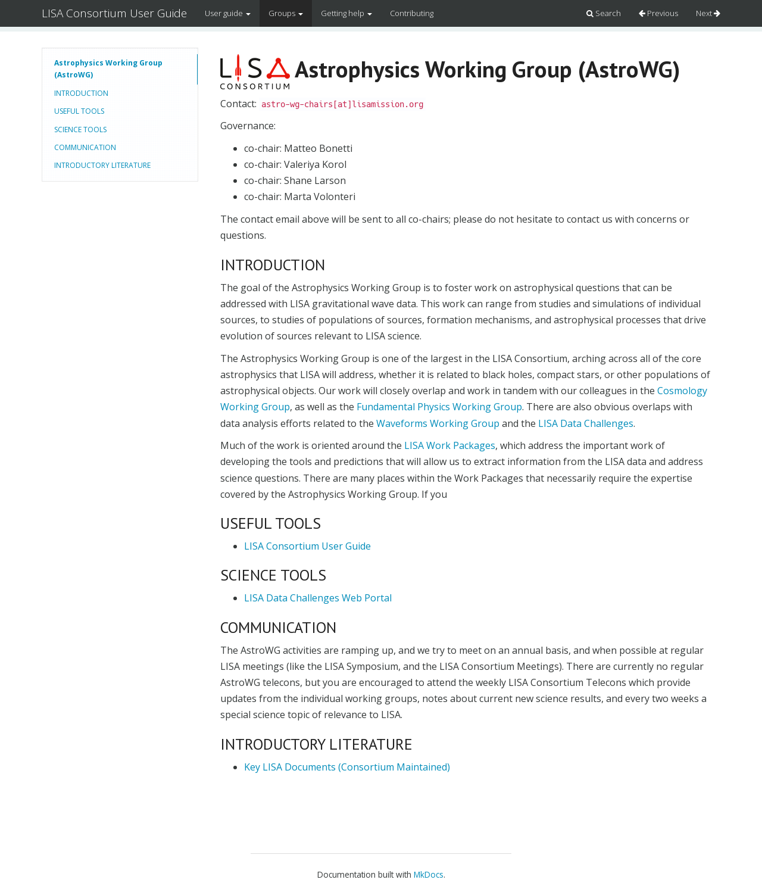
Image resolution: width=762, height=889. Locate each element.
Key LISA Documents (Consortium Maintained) (347, 766)
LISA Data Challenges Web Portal (318, 597)
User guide (228, 13)
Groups (285, 13)
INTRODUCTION (81, 93)
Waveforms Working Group (437, 423)
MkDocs (429, 874)
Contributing (411, 13)
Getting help (346, 13)
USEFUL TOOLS (79, 111)
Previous (658, 13)
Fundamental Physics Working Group (439, 406)
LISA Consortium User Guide (114, 13)
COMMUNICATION (85, 147)
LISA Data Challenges (585, 423)
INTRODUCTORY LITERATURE (102, 165)
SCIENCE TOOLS (80, 129)
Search (603, 13)
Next (708, 13)
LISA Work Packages (449, 445)
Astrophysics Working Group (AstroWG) (108, 69)
